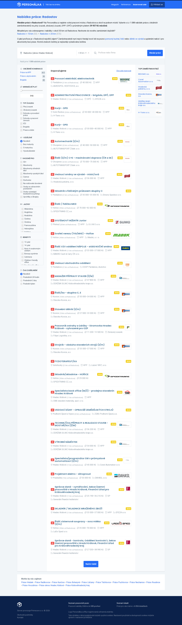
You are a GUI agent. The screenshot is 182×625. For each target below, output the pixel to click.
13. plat (25, 242)
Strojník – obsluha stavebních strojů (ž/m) (80, 345)
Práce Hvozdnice (30, 585)
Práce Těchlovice (103, 582)
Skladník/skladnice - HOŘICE (71, 374)
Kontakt (20, 618)
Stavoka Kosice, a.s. (145, 95)
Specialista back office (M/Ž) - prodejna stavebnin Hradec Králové (84, 392)
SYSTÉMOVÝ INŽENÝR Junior (70, 220)
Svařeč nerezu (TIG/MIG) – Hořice (74, 233)
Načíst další (91, 564)
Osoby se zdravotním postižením (30, 188)
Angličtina (26, 212)
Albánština (27, 209)
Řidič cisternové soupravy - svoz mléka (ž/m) (78, 522)
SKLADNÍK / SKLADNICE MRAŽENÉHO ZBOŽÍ (78, 508)
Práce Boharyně (73, 582)
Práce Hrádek (27, 582)
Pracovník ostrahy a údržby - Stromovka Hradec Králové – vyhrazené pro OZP (83, 327)
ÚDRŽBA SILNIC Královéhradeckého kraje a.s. (146, 103)
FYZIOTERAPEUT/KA (66, 361)
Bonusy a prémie (29, 254)
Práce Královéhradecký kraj (77, 585)
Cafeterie (26, 257)
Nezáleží (25, 141)
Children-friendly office (29, 261)
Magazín (115, 4)
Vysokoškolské (27, 151)
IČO (23, 123)
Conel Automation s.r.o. (145, 80)
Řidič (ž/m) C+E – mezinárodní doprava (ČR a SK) (84, 158)
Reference (126, 4)
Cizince (24, 177)
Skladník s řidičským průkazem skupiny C (79, 191)
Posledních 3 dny (28, 280)
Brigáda (23, 80)
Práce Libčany (88, 582)
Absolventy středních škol (30, 169)
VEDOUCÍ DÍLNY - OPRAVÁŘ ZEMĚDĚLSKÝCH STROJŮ (84, 410)
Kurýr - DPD (61, 108)
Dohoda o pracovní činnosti (29, 119)
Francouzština (28, 225)
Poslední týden (27, 284)
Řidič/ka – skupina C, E (68, 292)
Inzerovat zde (139, 4)
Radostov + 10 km (25, 34)
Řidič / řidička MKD (65, 204)
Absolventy (26, 165)
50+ (23, 162)
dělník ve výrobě (137, 39)
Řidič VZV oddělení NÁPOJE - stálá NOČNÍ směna (83, 246)
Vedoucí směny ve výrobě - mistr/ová (77, 174)
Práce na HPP (25, 72)
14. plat (25, 245)
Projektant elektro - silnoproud (73, 474)
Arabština (26, 215)
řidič (122, 39)
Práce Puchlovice (120, 582)
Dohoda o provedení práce (29, 114)
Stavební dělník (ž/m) (68, 309)
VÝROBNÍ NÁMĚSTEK (66, 442)
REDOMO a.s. (143, 74)
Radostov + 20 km (48, 34)
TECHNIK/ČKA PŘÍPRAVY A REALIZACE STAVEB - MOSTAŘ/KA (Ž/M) (81, 424)
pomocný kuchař (112, 39)
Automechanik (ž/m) (67, 141)
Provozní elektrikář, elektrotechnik (74, 78)
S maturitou (26, 148)
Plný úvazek (26, 107)
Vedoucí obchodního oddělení (72, 263)
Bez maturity (27, 144)
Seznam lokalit (123, 603)
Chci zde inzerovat (123, 71)
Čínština (26, 222)
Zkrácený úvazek (28, 110)
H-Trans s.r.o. (144, 112)
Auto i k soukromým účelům (30, 250)
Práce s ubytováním (28, 76)
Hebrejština (27, 229)
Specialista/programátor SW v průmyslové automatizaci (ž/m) (80, 459)
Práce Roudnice (153, 582)
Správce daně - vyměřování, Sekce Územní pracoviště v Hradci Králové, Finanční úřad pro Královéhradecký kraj (82, 489)
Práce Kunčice (58, 582)
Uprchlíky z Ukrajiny (29, 197)
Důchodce (25, 180)
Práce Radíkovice (42, 582)
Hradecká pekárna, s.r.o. (144, 88)
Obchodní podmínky (25, 615)
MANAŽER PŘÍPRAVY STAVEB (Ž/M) (74, 276)
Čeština (25, 219)
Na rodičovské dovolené (31, 183)
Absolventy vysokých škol (31, 174)
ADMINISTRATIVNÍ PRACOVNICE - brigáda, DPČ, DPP (84, 95)
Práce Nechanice (137, 582)
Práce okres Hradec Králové (51, 585)
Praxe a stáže (27, 130)
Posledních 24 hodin (29, 277)
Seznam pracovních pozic (78, 603)
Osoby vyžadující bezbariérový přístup (30, 193)
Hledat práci (155, 53)
